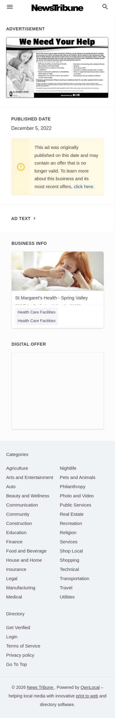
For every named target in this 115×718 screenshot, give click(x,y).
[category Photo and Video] (77, 495)
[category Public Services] (75, 504)
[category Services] (69, 541)
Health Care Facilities (37, 312)
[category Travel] (66, 587)
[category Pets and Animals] (77, 477)
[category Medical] (14, 596)
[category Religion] (68, 532)
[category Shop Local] (71, 550)
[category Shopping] (69, 560)
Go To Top (16, 664)
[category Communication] (22, 504)
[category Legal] (11, 578)
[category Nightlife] (68, 468)
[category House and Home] (24, 560)
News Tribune (40, 687)
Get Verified (18, 627)
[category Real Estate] (72, 514)
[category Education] (16, 532)
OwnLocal (90, 687)
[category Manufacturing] (20, 587)
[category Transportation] (74, 578)
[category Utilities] (67, 596)
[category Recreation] (71, 523)
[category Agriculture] (17, 468)
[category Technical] (69, 569)
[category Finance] (14, 541)
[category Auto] (11, 486)
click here (83, 186)
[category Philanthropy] (72, 486)
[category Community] (17, 514)
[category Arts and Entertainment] (29, 477)
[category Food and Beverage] (26, 550)
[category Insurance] (16, 569)
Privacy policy (20, 655)
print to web (87, 695)
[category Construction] (19, 523)
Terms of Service (23, 645)
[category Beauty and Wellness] (27, 495)
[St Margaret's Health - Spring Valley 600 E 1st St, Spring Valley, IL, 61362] (57, 281)
